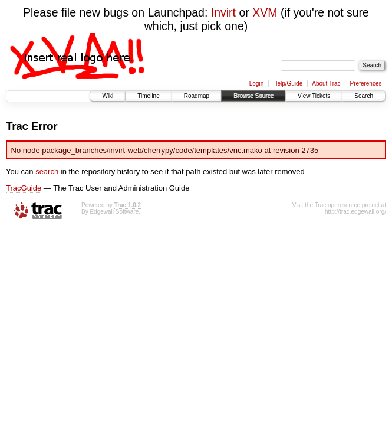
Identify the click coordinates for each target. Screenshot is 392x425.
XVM (264, 12)
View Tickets (314, 96)
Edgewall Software (114, 211)
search (46, 171)
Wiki (107, 96)
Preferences (366, 83)
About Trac (326, 83)
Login (256, 83)
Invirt (223, 12)
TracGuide (23, 188)
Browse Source (253, 96)
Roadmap (196, 96)
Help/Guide (287, 83)
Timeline (148, 96)
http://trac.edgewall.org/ (355, 211)
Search (363, 96)
